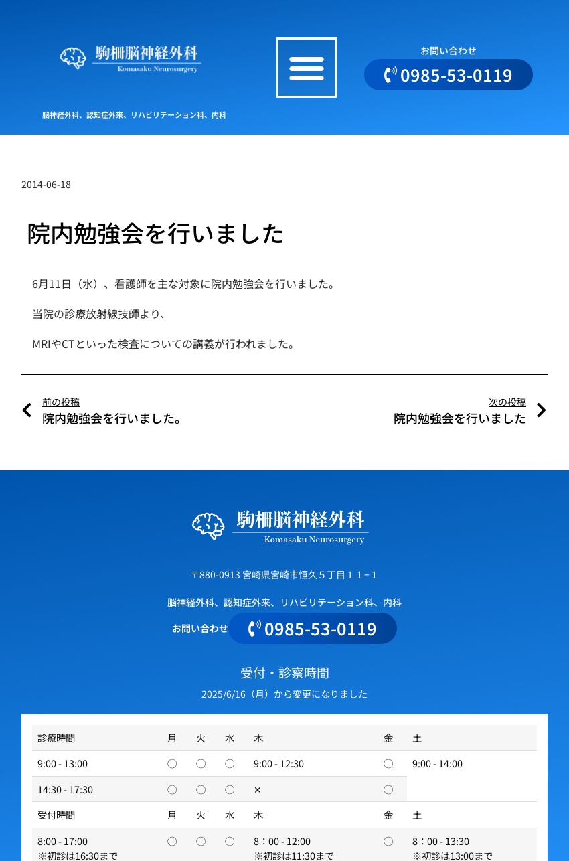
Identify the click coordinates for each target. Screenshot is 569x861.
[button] (306, 67)
